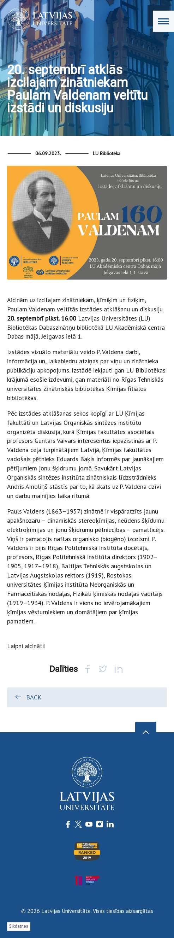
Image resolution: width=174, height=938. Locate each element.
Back (27, 697)
